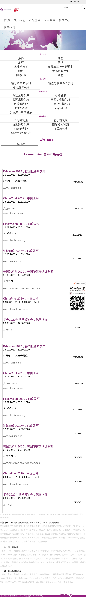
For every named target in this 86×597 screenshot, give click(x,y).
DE (71, 1)
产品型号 (34, 20)
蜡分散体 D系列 (21, 83)
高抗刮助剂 (13, 547)
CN (78, 1)
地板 (21, 70)
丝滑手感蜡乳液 (21, 132)
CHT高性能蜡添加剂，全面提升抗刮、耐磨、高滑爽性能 (34, 522)
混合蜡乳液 (61, 108)
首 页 (7, 20)
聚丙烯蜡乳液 (20, 99)
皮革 (21, 62)
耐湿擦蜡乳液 (60, 124)
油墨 (60, 58)
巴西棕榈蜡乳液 (60, 99)
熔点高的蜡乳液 (15, 571)
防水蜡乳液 (61, 120)
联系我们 (9, 27)
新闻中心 (64, 20)
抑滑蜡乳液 (61, 128)
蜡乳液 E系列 (21, 87)
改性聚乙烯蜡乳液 (21, 112)
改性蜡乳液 (21, 108)
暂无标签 (21, 144)
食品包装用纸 (60, 70)
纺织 (60, 62)
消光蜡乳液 (21, 128)
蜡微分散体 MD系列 (60, 83)
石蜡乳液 (60, 95)
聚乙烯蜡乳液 (20, 95)
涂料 (21, 58)
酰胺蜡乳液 (21, 103)
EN (75, 1)
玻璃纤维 (21, 75)
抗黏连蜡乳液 (20, 124)
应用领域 (49, 20)
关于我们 (19, 20)
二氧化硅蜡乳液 (60, 103)
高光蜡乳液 (21, 120)
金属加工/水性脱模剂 (61, 66)
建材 (60, 75)
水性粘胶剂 (21, 66)
